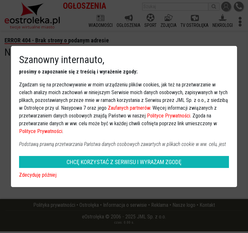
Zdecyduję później (38, 175)
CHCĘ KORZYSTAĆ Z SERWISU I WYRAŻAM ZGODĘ (124, 162)
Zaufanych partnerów (129, 108)
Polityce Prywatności (168, 116)
